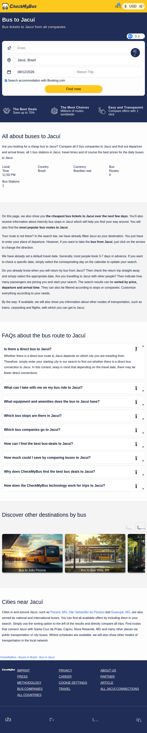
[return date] (108, 72)
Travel (64, 689)
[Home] (57, 6)
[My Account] (117, 6)
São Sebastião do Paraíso (87, 612)
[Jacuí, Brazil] (78, 60)
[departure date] (44, 72)
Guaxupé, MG (120, 612)
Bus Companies (29, 689)
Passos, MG (58, 612)
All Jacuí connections (119, 689)
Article (106, 683)
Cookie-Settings (73, 683)
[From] (78, 48)
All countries (29, 695)
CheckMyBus (8, 657)
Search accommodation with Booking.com (36, 80)
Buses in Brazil (28, 657)
